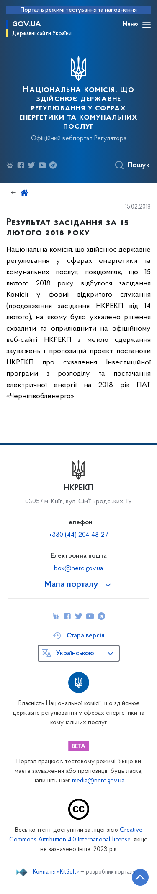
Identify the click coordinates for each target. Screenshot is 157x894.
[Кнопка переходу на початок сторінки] (140, 877)
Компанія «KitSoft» (56, 872)
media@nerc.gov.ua (98, 781)
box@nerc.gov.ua (78, 568)
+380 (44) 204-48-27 (78, 535)
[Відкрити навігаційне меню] (146, 24)
